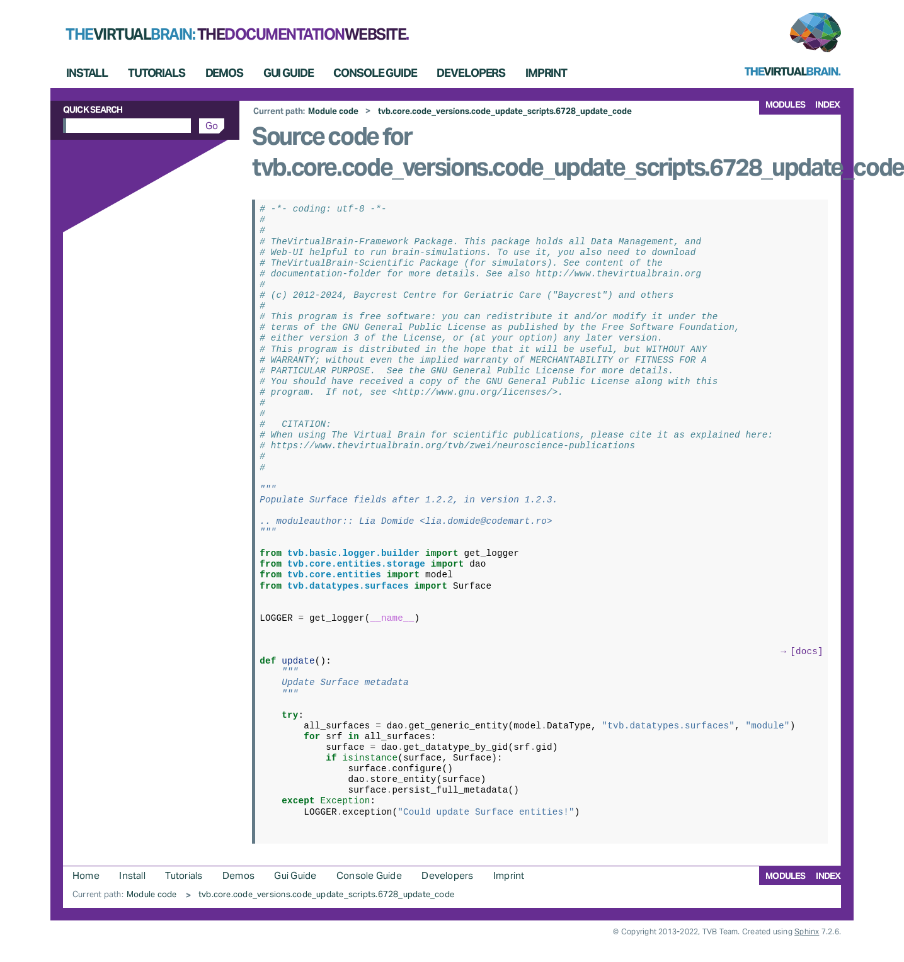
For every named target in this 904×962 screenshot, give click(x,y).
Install (87, 72)
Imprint (546, 72)
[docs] (806, 650)
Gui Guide (288, 72)
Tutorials (156, 72)
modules (785, 104)
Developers (471, 72)
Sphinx (806, 931)
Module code (333, 111)
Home (86, 875)
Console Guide (374, 72)
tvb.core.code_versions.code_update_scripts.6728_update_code (505, 111)
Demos (224, 72)
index (827, 104)
